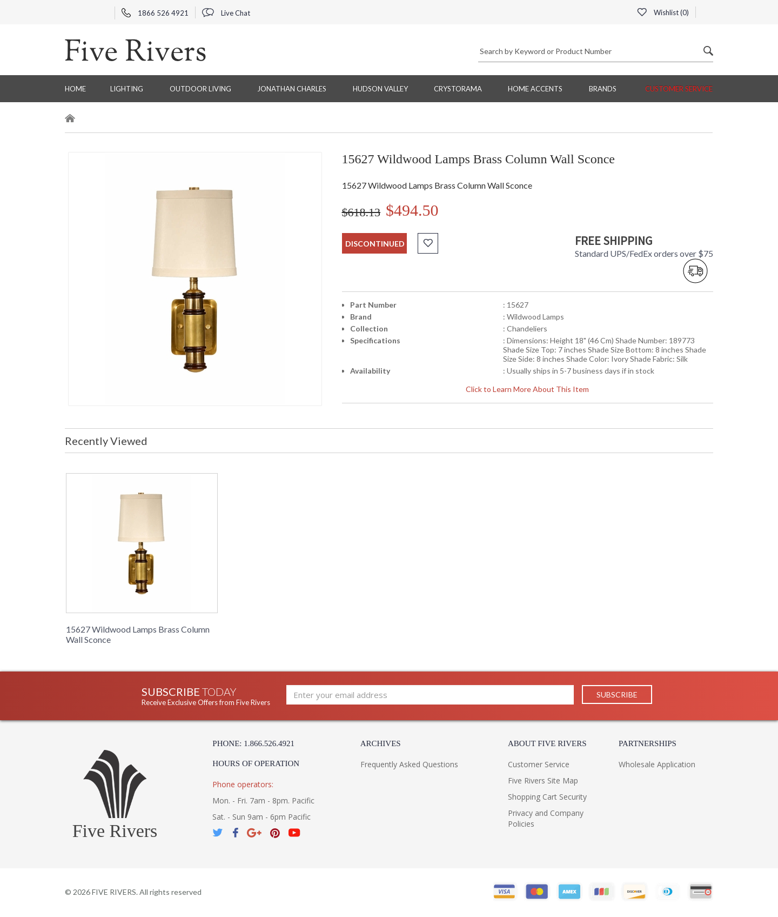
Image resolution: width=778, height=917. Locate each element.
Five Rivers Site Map (543, 780)
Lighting (126, 88)
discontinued (375, 243)
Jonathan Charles (291, 88)
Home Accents (535, 88)
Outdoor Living (200, 88)
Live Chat (226, 13)
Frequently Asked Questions (409, 764)
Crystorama (458, 88)
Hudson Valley (380, 88)
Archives (380, 743)
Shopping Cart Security (547, 797)
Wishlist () (663, 12)
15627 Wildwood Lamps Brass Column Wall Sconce (138, 634)
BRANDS (602, 88)
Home (75, 88)
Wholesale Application (657, 764)
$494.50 (412, 210)
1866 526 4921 (155, 13)
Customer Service (679, 88)
